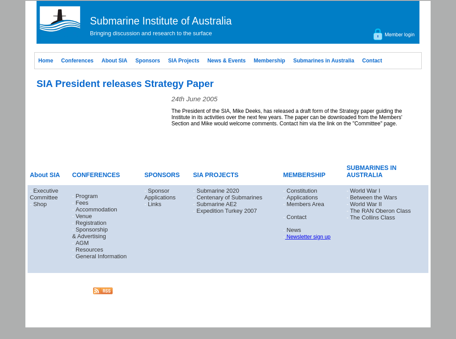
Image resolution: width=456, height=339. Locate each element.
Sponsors (147, 61)
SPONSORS (161, 174)
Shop (40, 204)
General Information (101, 256)
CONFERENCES (96, 174)
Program (87, 196)
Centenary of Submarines (229, 197)
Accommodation (96, 209)
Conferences (77, 61)
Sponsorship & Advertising (90, 233)
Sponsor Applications (159, 194)
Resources (89, 249)
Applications (302, 197)
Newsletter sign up (307, 237)
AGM (82, 243)
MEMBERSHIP (304, 174)
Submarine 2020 (217, 190)
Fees (82, 202)
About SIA (114, 61)
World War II (366, 204)
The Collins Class (372, 217)
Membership (269, 61)
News (294, 230)
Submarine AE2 (216, 204)
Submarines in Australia (323, 61)
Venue (84, 216)
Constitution (302, 190)
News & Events (227, 61)
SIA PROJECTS (216, 174)
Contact (372, 61)
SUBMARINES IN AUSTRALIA (371, 171)
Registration (91, 222)
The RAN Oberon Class (380, 210)
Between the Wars (373, 197)
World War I (365, 190)
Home (45, 61)
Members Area (306, 204)
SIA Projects (183, 61)
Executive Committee (44, 194)
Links (154, 204)
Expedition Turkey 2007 (226, 210)
